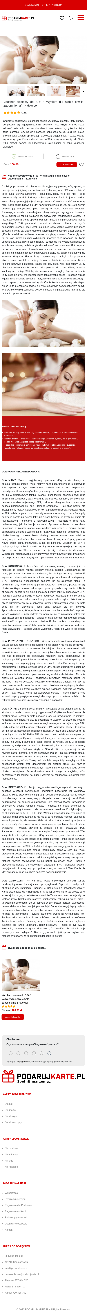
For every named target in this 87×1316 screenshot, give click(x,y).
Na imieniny (11, 1154)
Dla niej (9, 1104)
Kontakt (9, 1229)
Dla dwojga (11, 1116)
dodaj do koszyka (66, 164)
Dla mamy (10, 1110)
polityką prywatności (23, 1062)
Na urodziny (11, 1148)
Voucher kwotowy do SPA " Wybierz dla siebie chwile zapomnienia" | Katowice (16, 999)
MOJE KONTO (32, 5)
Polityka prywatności (16, 1217)
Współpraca (11, 1193)
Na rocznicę (11, 1167)
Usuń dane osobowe (16, 1223)
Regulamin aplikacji (15, 1211)
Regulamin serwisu (15, 1199)
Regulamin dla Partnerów (18, 1205)
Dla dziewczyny (13, 1122)
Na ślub (9, 1160)
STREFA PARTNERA (52, 5)
